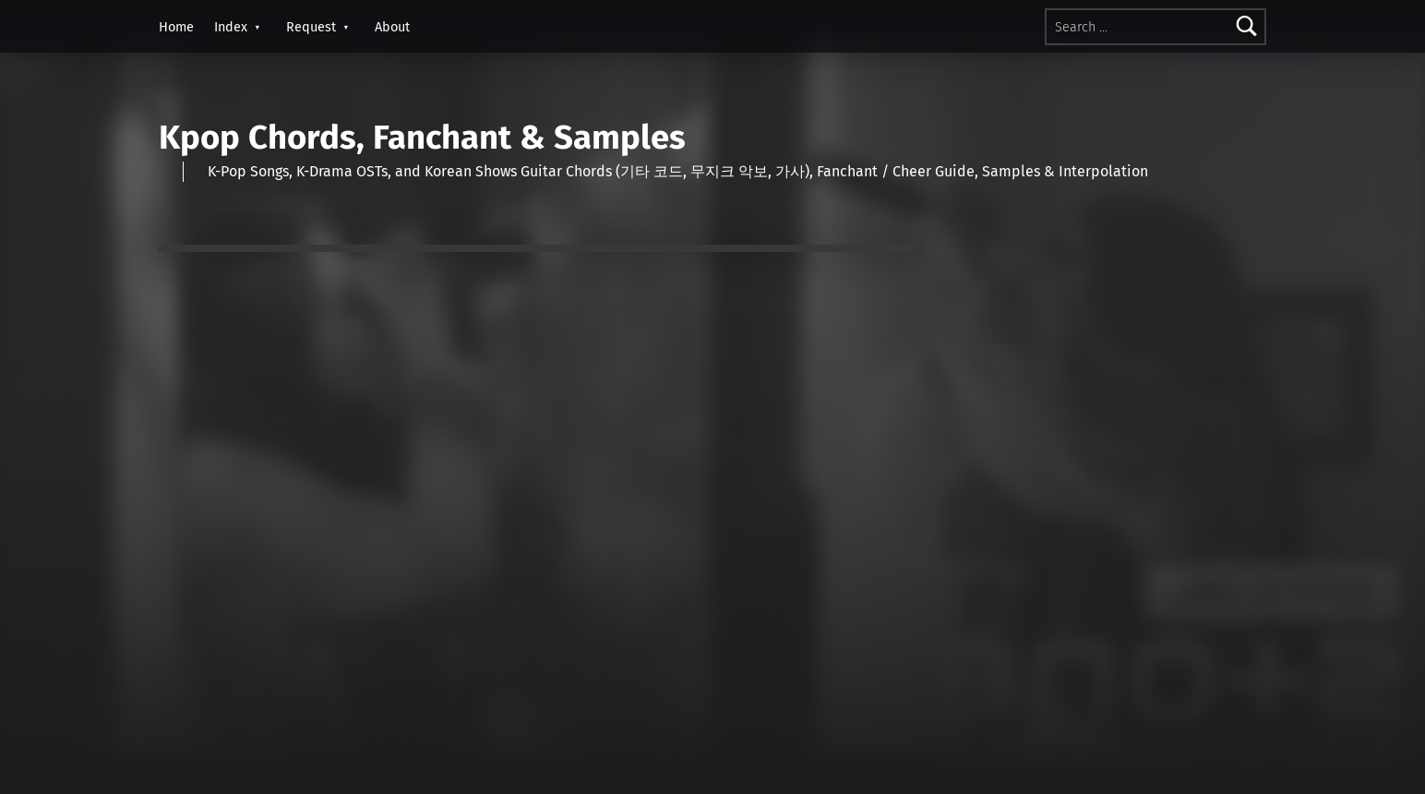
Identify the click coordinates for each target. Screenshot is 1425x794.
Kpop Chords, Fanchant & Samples (422, 137)
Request (311, 26)
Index (230, 26)
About (392, 26)
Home (176, 26)
